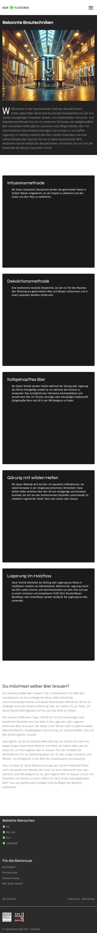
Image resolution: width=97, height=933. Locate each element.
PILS (8, 837)
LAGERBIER (11, 843)
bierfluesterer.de (14, 929)
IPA (7, 826)
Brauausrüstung (42, 765)
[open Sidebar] (91, 7)
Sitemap (35, 929)
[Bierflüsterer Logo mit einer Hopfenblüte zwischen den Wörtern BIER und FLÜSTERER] (15, 7)
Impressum (74, 898)
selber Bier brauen (30, 693)
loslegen (41, 782)
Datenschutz (88, 898)
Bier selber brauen (12, 883)
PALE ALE (11, 832)
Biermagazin (9, 867)
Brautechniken (10, 872)
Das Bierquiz (9, 898)
